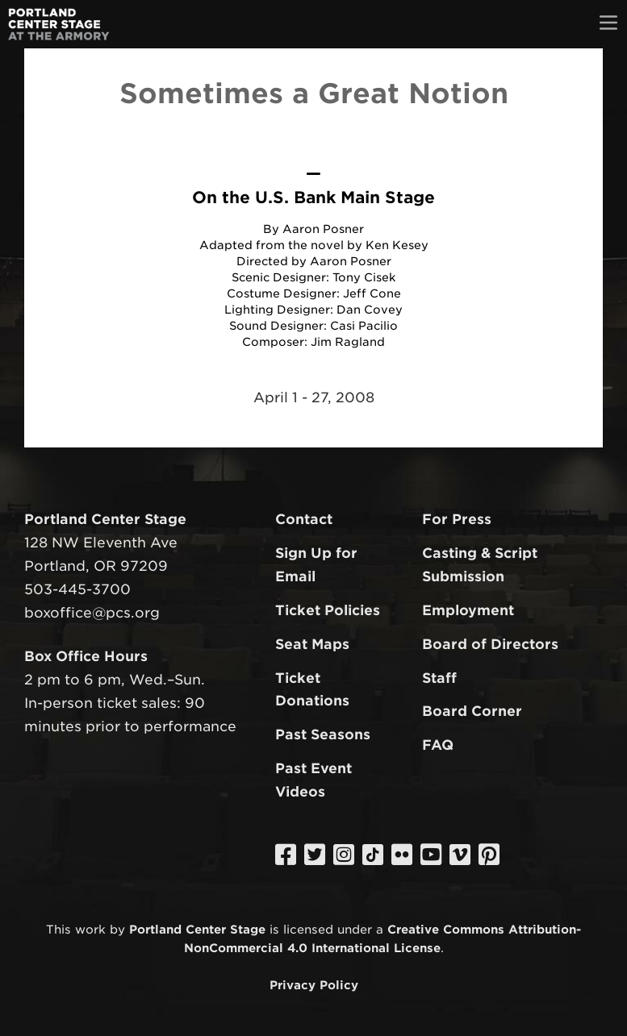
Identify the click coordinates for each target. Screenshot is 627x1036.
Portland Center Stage (197, 929)
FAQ (438, 745)
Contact (303, 519)
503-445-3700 (77, 589)
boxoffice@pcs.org (92, 613)
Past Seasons (322, 734)
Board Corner (472, 711)
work (90, 929)
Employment (468, 610)
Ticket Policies (327, 610)
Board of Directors (490, 644)
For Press (456, 519)
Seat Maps (312, 644)
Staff (439, 678)
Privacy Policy (314, 985)
